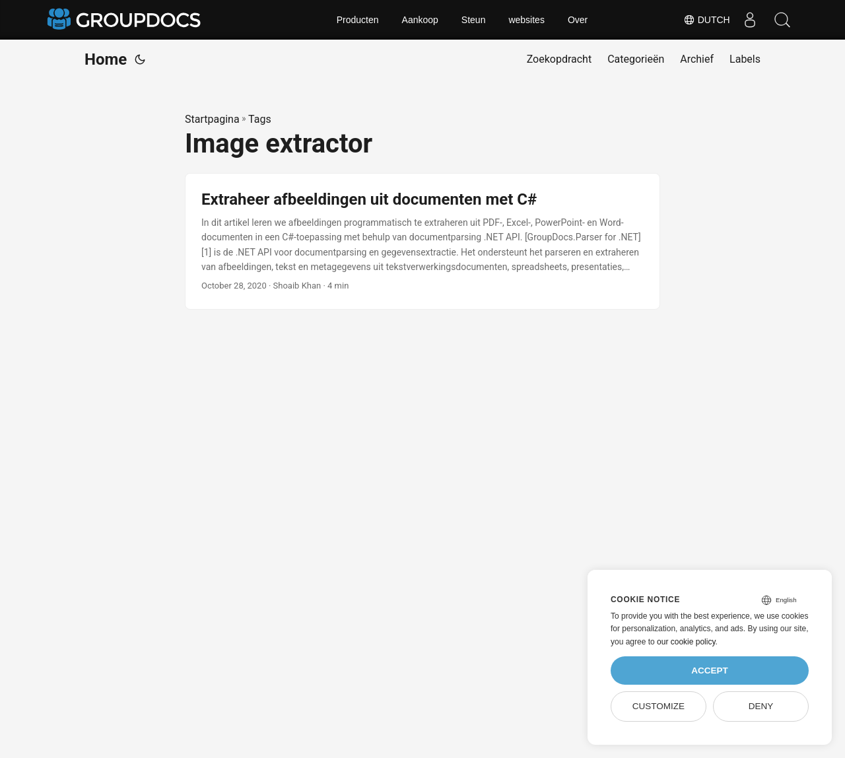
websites (526, 20)
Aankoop (420, 20)
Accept (709, 670)
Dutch (706, 20)
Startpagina (212, 119)
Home (105, 59)
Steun (473, 20)
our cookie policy (686, 641)
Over (578, 20)
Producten (358, 20)
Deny (761, 706)
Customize (658, 706)
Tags (259, 119)
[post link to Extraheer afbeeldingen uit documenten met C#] (422, 242)
